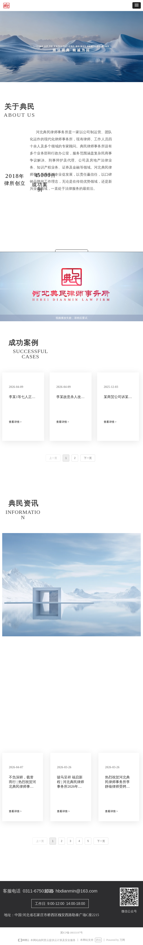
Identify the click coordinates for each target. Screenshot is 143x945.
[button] (136, 5)
